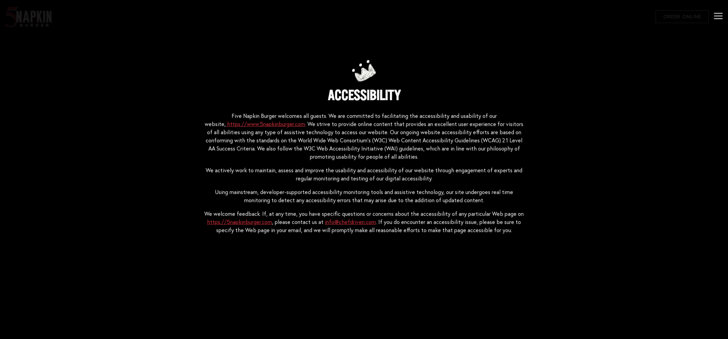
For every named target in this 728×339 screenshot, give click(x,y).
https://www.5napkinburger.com (265, 124)
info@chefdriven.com (350, 221)
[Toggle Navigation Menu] (718, 16)
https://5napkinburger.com (239, 221)
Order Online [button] (682, 16)
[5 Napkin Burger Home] (29, 16)
